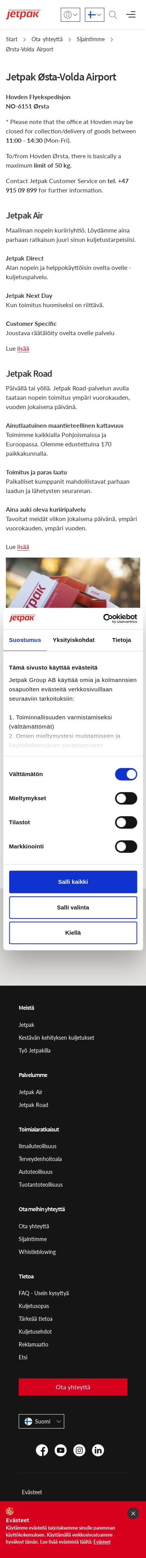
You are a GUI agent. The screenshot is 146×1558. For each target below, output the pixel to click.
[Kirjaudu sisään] (70, 15)
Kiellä (73, 932)
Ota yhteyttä (34, 1226)
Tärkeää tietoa (36, 1318)
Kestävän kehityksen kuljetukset (56, 1037)
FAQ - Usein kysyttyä (44, 1293)
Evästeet (32, 1492)
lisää (23, 348)
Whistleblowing (37, 1251)
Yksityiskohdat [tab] (74, 639)
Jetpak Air (30, 1092)
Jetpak (26, 1024)
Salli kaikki (73, 881)
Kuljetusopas (34, 1306)
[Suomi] (94, 15)
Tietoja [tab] (121, 639)
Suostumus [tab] (25, 639)
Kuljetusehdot (35, 1331)
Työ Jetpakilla (35, 1050)
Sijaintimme (33, 1239)
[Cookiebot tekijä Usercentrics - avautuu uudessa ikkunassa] (104, 619)
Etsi (23, 1357)
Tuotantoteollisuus (41, 1184)
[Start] (23, 14)
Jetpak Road (33, 1105)
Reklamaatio (33, 1344)
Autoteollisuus (36, 1171)
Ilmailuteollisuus (37, 1146)
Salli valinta (73, 907)
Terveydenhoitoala (40, 1159)
